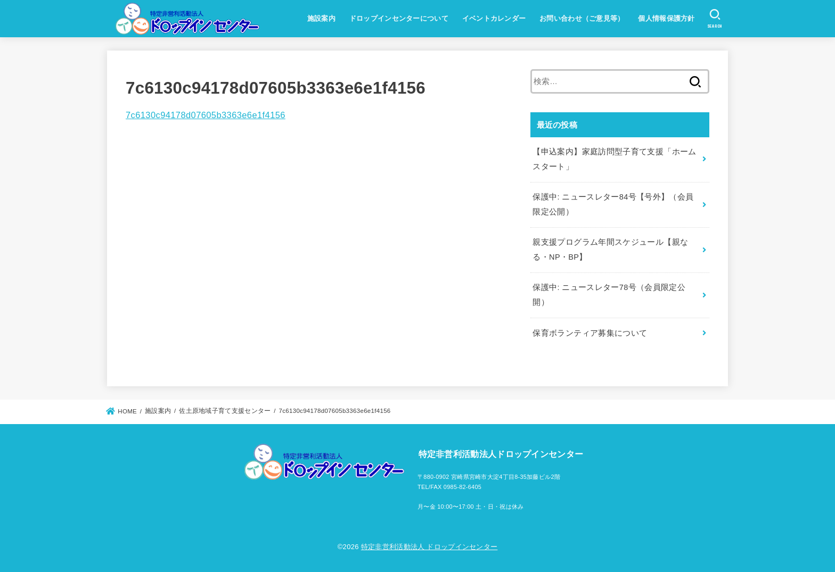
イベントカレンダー (494, 18)
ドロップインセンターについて (398, 18)
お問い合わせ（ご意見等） (582, 18)
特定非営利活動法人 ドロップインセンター (429, 547)
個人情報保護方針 (666, 18)
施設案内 (321, 18)
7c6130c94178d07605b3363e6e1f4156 (205, 115)
